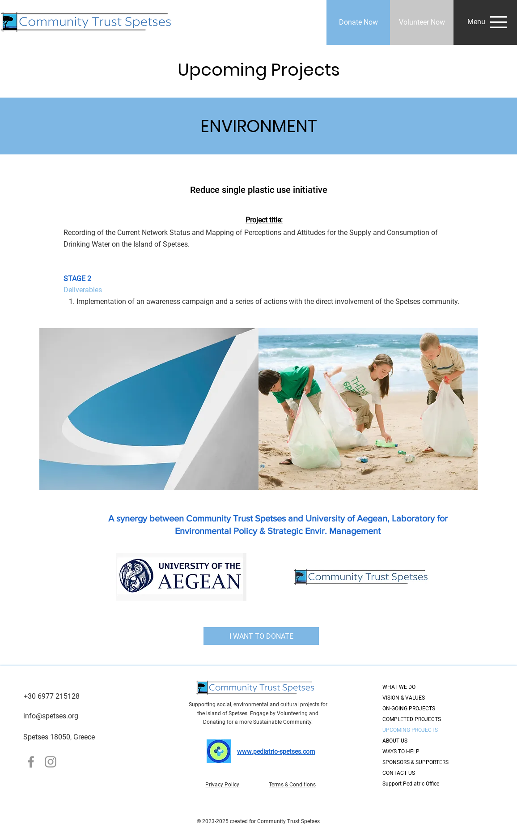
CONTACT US (398, 773)
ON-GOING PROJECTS (408, 708)
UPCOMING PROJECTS (410, 730)
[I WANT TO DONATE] (261, 636)
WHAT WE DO (398, 687)
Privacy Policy (222, 784)
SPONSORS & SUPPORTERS (413, 762)
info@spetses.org (50, 716)
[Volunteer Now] (421, 22)
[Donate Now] (358, 22)
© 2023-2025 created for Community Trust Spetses (258, 821)
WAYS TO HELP (401, 751)
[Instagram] (50, 761)
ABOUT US (394, 741)
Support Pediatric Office (410, 784)
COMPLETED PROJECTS (411, 719)
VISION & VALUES (403, 698)
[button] (476, 22)
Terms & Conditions (292, 784)
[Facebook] (30, 761)
